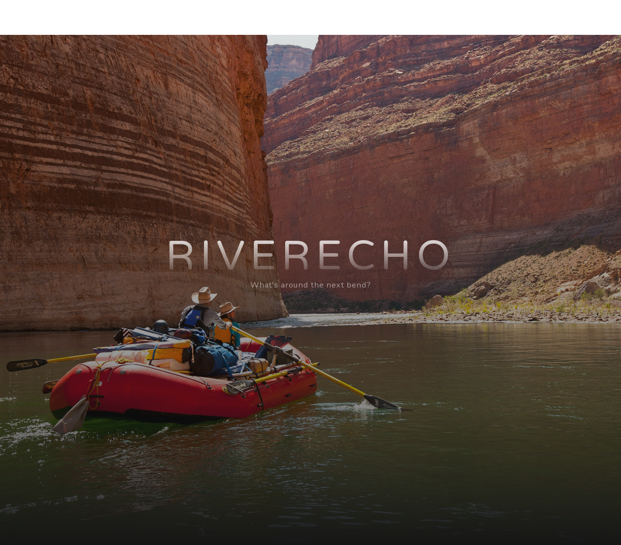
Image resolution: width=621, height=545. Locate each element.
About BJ (406, 17)
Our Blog (507, 17)
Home (364, 17)
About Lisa (457, 17)
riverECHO (112, 17)
